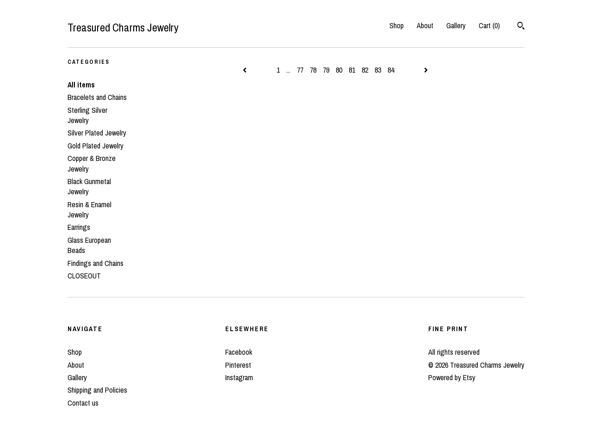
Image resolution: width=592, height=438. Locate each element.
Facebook (238, 352)
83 (378, 70)
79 (326, 70)
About (425, 25)
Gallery (456, 25)
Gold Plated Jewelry (95, 146)
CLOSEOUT (84, 276)
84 (391, 70)
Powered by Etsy (451, 377)
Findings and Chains (95, 263)
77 (300, 70)
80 (339, 70)
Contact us (83, 403)
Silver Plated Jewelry (97, 133)
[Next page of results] (426, 70)
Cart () (489, 25)
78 (313, 70)
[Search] (521, 27)
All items (81, 85)
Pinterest (238, 365)
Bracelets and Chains (97, 97)
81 (352, 70)
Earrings (79, 227)
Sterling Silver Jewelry (87, 115)
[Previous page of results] (245, 70)
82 (365, 70)
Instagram (239, 377)
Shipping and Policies (97, 390)
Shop (396, 25)
